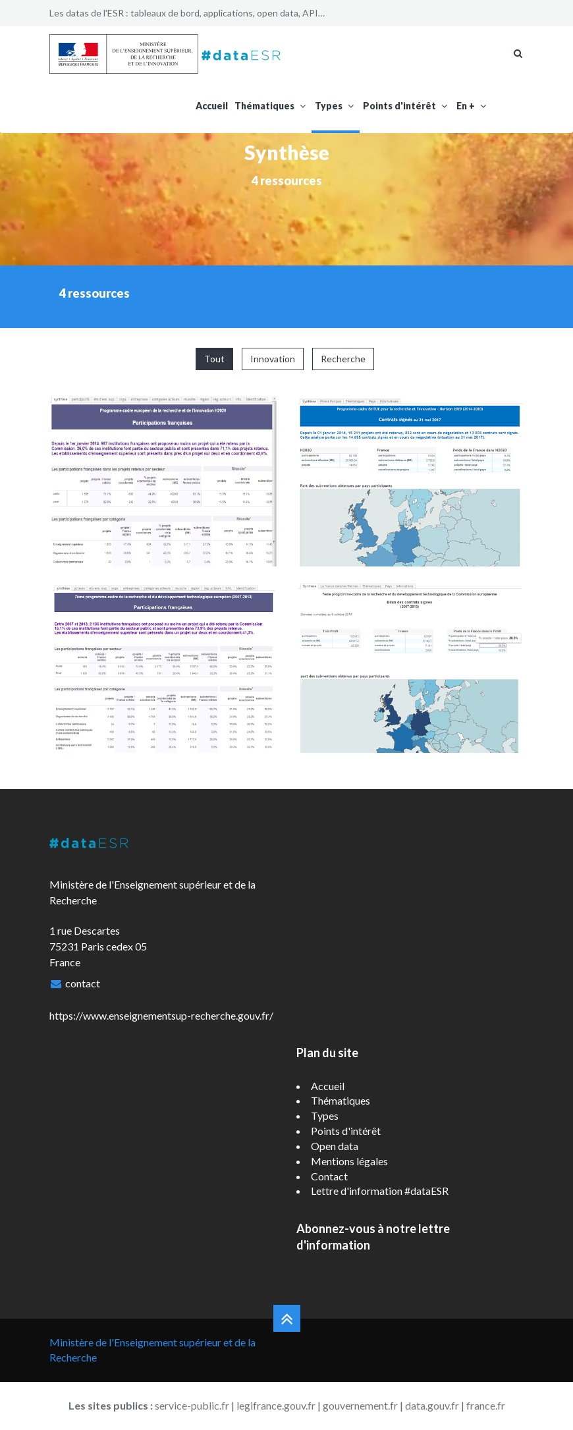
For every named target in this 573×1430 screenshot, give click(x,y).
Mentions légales (349, 1161)
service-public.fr (192, 1405)
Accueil (212, 105)
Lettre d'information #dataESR (380, 1190)
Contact (329, 1176)
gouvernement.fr (360, 1405)
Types (335, 105)
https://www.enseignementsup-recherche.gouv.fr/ (161, 1015)
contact (82, 983)
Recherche (343, 358)
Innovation (272, 358)
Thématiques (271, 105)
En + (472, 105)
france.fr (485, 1405)
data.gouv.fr (432, 1405)
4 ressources (287, 180)
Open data (334, 1146)
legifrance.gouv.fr (275, 1405)
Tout (214, 358)
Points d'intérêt (406, 105)
